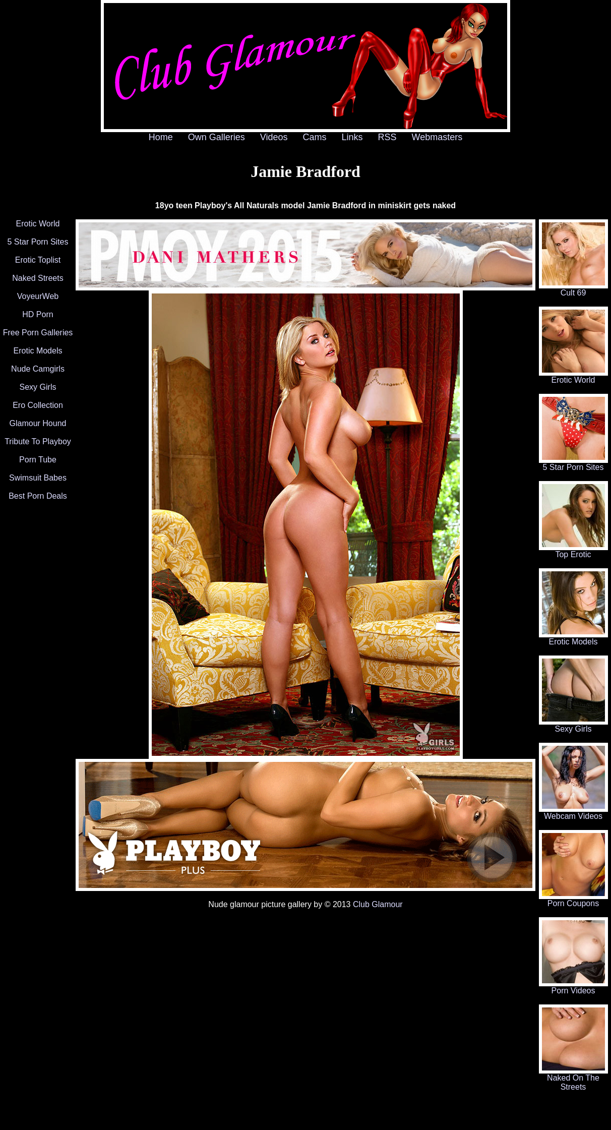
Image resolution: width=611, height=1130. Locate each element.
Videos (274, 137)
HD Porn (37, 314)
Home (161, 137)
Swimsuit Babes (38, 477)
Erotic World (38, 223)
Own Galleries (216, 137)
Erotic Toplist (37, 260)
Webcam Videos (573, 812)
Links (352, 137)
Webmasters (437, 137)
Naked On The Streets (573, 1078)
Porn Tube (37, 459)
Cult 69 (573, 289)
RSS (387, 137)
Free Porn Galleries (38, 332)
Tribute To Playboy (38, 441)
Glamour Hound (38, 423)
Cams (315, 137)
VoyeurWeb (37, 296)
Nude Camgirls (38, 369)
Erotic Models (38, 350)
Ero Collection (38, 405)
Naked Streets (37, 278)
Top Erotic (573, 551)
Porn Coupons (573, 900)
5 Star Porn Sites (38, 241)
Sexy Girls (38, 387)
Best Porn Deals (38, 496)
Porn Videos (573, 987)
